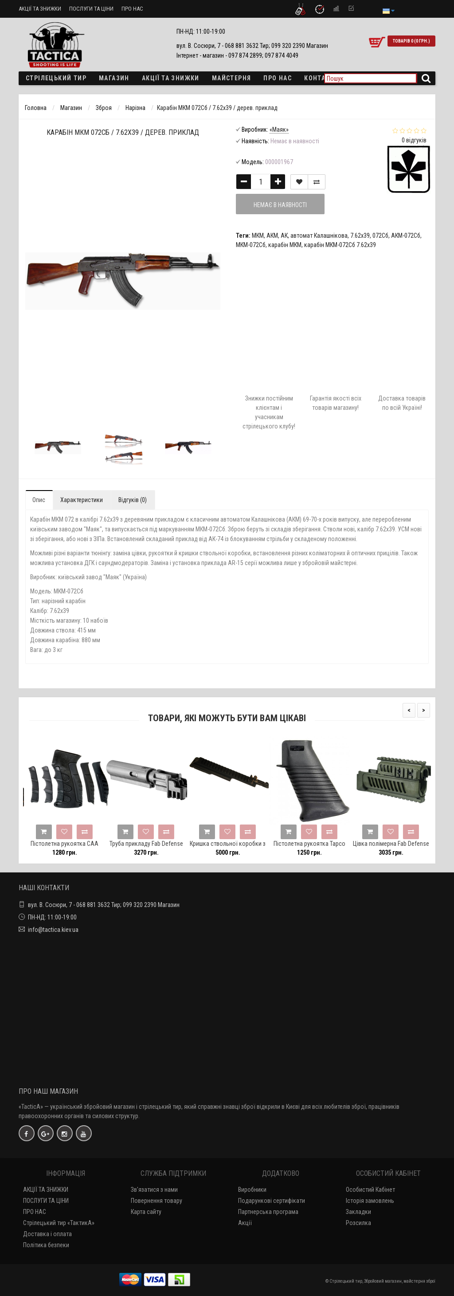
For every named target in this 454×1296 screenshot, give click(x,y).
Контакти (321, 78)
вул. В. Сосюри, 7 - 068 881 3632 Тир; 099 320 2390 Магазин (104, 904)
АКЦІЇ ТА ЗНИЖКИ (40, 8)
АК (284, 235)
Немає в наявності (280, 204)
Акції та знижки (171, 78)
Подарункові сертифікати (271, 1200)
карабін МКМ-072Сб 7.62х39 (340, 244)
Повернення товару (156, 1200)
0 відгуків (414, 140)
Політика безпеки (46, 1245)
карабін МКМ (284, 244)
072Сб (380, 235)
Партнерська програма (268, 1211)
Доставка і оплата (47, 1233)
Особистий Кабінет (370, 1189)
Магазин (114, 78)
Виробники (252, 1189)
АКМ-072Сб (405, 235)
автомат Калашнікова (319, 235)
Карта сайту (146, 1211)
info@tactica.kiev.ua (53, 929)
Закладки (358, 1211)
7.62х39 (360, 235)
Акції (245, 1222)
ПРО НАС (132, 8)
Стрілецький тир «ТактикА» (58, 1222)
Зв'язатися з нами (154, 1189)
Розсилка (358, 1222)
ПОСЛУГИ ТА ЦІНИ (91, 8)
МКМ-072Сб (251, 244)
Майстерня (231, 78)
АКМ (272, 235)
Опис (38, 499)
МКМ (258, 235)
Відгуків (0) (132, 499)
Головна (36, 107)
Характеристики (81, 499)
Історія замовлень (370, 1200)
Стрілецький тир (56, 78)
